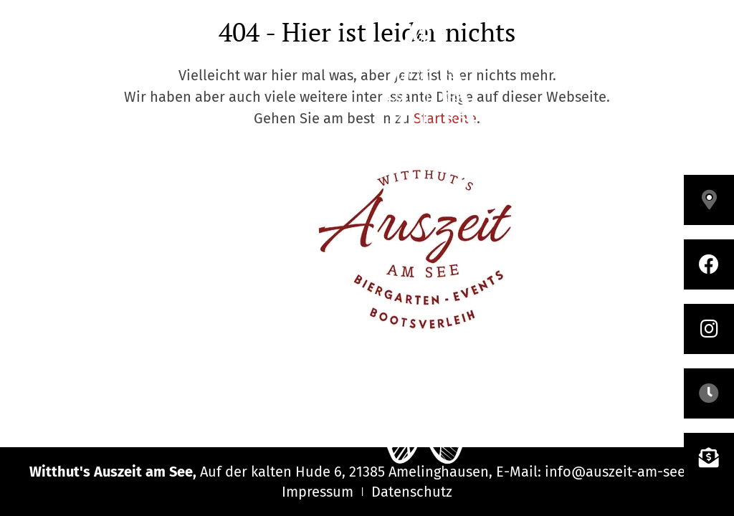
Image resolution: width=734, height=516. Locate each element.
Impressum (317, 491)
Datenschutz (411, 491)
